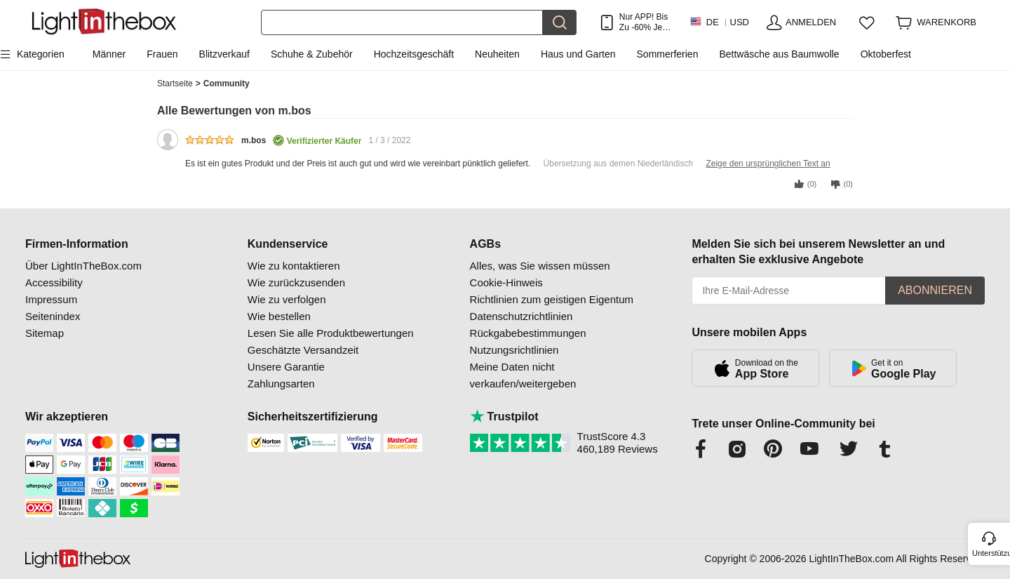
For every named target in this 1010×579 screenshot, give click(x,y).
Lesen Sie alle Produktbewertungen (331, 333)
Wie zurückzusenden (296, 282)
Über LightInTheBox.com (83, 266)
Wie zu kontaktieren (294, 266)
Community (226, 83)
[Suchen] (402, 22)
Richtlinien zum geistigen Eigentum (551, 299)
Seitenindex (52, 316)
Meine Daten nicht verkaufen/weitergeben (523, 375)
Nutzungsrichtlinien (514, 350)
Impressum (51, 299)
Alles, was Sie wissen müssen (540, 266)
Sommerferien (668, 54)
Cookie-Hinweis (506, 282)
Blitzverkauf (224, 54)
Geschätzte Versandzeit (303, 350)
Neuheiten (497, 54)
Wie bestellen (279, 316)
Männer (109, 54)
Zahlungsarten (281, 384)
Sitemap (44, 333)
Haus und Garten (578, 54)
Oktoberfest (886, 54)
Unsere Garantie (286, 367)
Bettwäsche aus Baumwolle (779, 54)
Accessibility (54, 282)
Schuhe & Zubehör (312, 54)
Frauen (162, 54)
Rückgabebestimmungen (528, 333)
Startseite (179, 84)
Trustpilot (504, 416)
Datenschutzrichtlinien (521, 316)
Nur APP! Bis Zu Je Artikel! (643, 22)
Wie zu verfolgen (287, 299)
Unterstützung (990, 553)
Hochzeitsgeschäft (414, 54)
